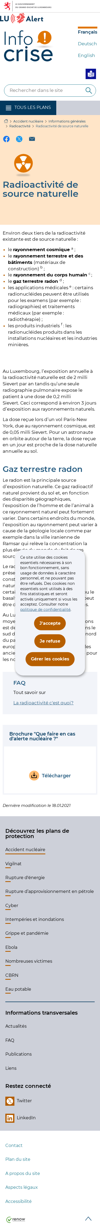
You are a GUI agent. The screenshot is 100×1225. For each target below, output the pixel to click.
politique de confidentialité (45, 609)
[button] (28, 108)
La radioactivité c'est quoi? (43, 702)
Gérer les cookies (50, 659)
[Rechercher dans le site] (89, 90)
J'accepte (50, 623)
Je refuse (50, 641)
